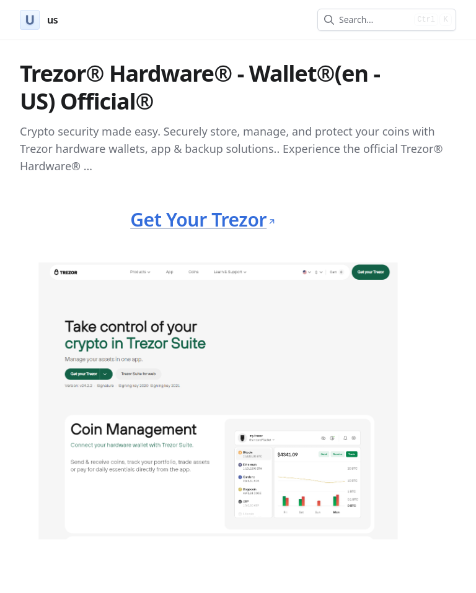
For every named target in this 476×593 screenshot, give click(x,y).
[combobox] (374, 19)
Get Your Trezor (202, 219)
